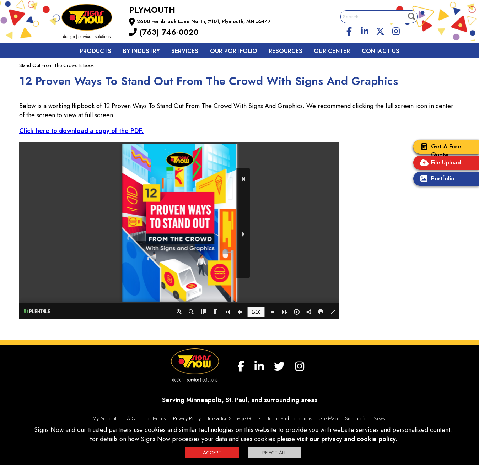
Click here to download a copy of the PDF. (81, 130)
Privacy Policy (187, 418)
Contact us (380, 51)
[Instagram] (396, 30)
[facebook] (349, 30)
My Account (104, 418)
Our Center (332, 51)
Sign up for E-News (365, 418)
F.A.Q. (130, 418)
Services (184, 51)
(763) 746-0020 (164, 32)
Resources (285, 51)
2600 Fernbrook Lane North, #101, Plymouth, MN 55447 (204, 21)
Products (95, 51)
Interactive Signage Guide (234, 418)
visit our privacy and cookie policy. (347, 439)
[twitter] (380, 30)
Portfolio (435, 179)
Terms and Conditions (289, 418)
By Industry (141, 51)
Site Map (328, 418)
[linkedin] (365, 30)
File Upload (439, 163)
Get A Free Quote (439, 150)
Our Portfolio (233, 51)
